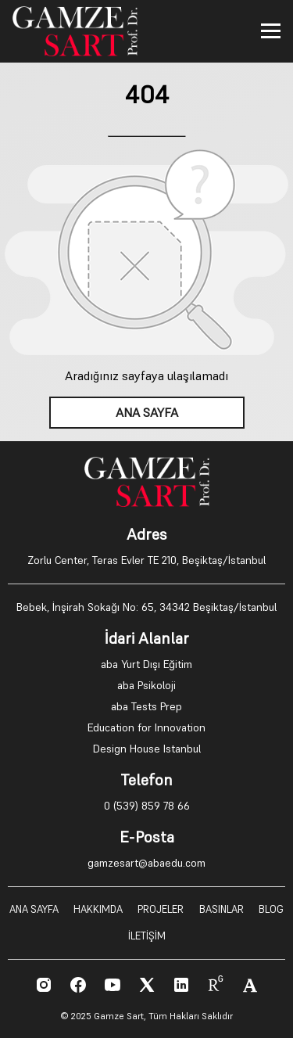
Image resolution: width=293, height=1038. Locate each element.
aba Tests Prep (146, 706)
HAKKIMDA (98, 909)
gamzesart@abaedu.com (146, 863)
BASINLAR (221, 909)
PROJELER (161, 909)
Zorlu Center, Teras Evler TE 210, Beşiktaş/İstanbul (146, 560)
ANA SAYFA (147, 412)
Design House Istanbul (147, 749)
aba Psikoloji (146, 685)
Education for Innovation (146, 727)
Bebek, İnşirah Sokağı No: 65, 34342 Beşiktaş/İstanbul (146, 607)
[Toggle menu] (270, 30)
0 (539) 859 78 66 (147, 806)
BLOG (271, 909)
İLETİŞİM (147, 936)
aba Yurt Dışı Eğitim (146, 664)
